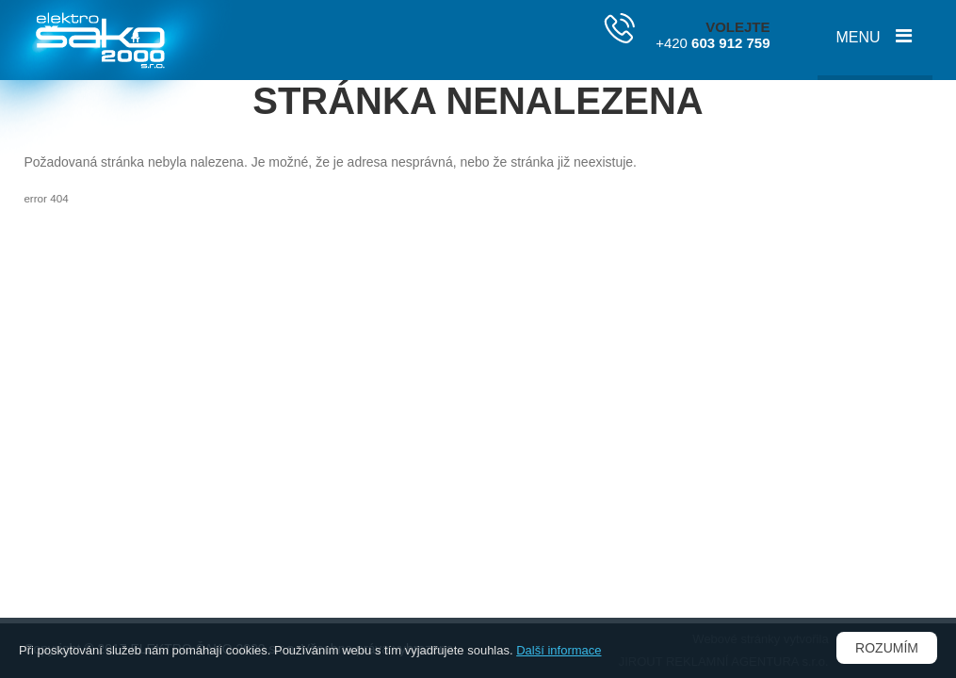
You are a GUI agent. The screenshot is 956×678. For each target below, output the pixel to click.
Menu (858, 37)
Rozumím (886, 647)
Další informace (558, 650)
